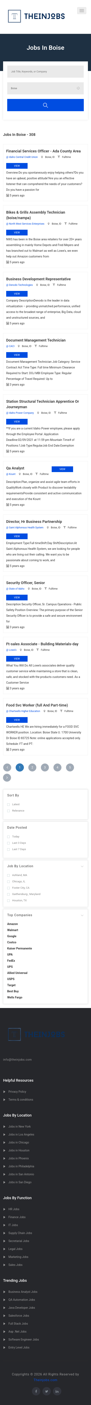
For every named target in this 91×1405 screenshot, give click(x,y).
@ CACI (10, 346)
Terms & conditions (20, 1099)
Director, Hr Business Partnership (34, 521)
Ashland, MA (17, 875)
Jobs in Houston (18, 1150)
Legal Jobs (15, 1249)
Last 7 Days (16, 849)
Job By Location (20, 866)
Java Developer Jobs (21, 1307)
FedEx (11, 960)
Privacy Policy (17, 1091)
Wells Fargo (14, 997)
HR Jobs (13, 1209)
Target (11, 985)
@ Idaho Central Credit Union (22, 157)
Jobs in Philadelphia (21, 1166)
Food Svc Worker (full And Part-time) (37, 705)
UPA (10, 954)
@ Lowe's (11, 650)
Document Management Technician (36, 340)
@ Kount (10, 474)
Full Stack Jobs (18, 1323)
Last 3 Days (16, 842)
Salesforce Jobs (18, 1315)
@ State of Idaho (15, 588)
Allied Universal (17, 973)
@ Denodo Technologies (19, 285)
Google (11, 936)
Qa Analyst (15, 468)
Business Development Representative (38, 279)
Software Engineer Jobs (23, 1339)
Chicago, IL (16, 881)
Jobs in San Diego (20, 1182)
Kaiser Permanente (19, 948)
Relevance (15, 810)
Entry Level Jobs (18, 1347)
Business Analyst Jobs (22, 1291)
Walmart (12, 930)
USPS (11, 979)
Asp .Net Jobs (17, 1331)
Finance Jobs (17, 1217)
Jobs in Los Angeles (21, 1134)
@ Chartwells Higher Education (23, 711)
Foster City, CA (18, 887)
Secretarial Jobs (18, 1241)
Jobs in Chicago (18, 1142)
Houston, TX (17, 900)
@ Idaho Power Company (20, 412)
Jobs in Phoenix (18, 1158)
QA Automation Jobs (21, 1299)
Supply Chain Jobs (20, 1233)
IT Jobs (13, 1225)
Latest (13, 804)
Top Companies (19, 915)
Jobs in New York (19, 1126)
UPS (10, 966)
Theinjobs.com (45, 1380)
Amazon (12, 924)
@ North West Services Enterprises (25, 223)
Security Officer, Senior (25, 583)
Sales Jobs (15, 1264)
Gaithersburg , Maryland (23, 894)
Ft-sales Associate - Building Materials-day (42, 644)
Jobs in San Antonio (21, 1174)
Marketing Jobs (18, 1257)
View (17, 165)
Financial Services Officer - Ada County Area (43, 151)
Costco (11, 942)
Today (13, 836)
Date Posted (17, 827)
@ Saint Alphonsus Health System (24, 527)
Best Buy (13, 991)
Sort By (13, 795)
